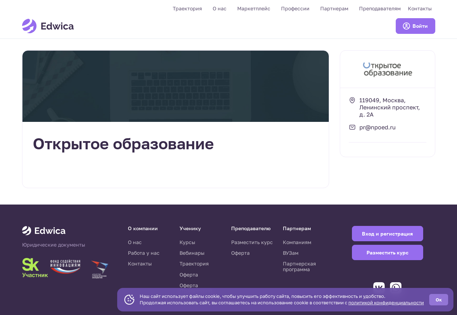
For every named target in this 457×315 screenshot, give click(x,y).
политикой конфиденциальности (386, 302)
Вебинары (192, 252)
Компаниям (297, 242)
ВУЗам (290, 252)
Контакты (420, 8)
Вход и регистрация (387, 234)
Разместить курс (252, 242)
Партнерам (334, 8)
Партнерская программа (299, 266)
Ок (439, 300)
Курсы (187, 242)
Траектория (187, 8)
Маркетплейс (253, 8)
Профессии (295, 8)
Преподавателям (380, 8)
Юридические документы (53, 244)
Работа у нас (144, 252)
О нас (220, 8)
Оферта (189, 274)
